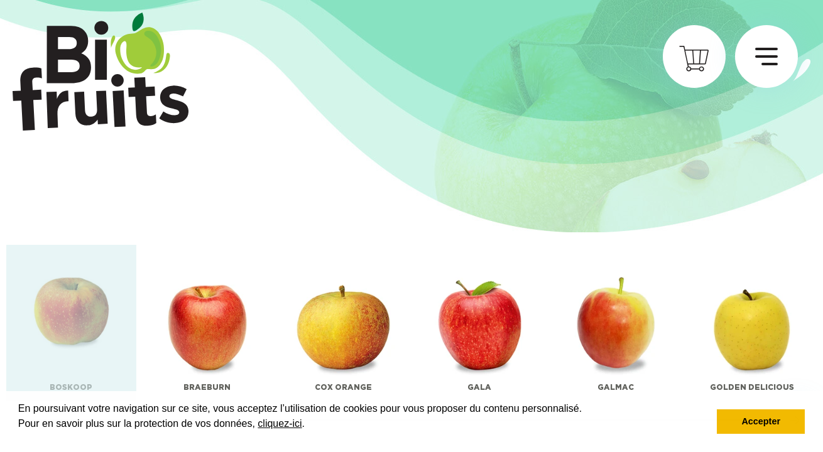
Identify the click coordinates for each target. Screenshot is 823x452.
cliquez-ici (280, 423)
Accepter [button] (760, 421)
